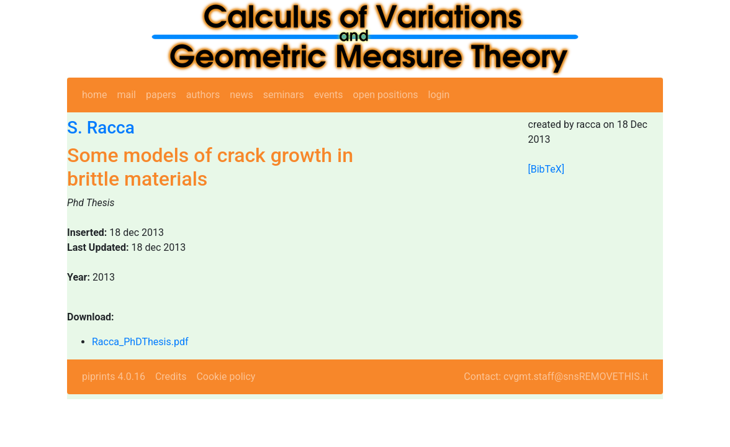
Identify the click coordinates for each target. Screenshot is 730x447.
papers (161, 95)
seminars (283, 95)
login (439, 95)
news (241, 95)
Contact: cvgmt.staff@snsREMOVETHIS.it (556, 376)
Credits (171, 376)
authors (203, 95)
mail (126, 95)
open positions (385, 95)
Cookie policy (225, 376)
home (94, 95)
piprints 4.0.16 (113, 376)
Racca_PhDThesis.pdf (140, 342)
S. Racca (101, 127)
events (328, 95)
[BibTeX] (546, 169)
